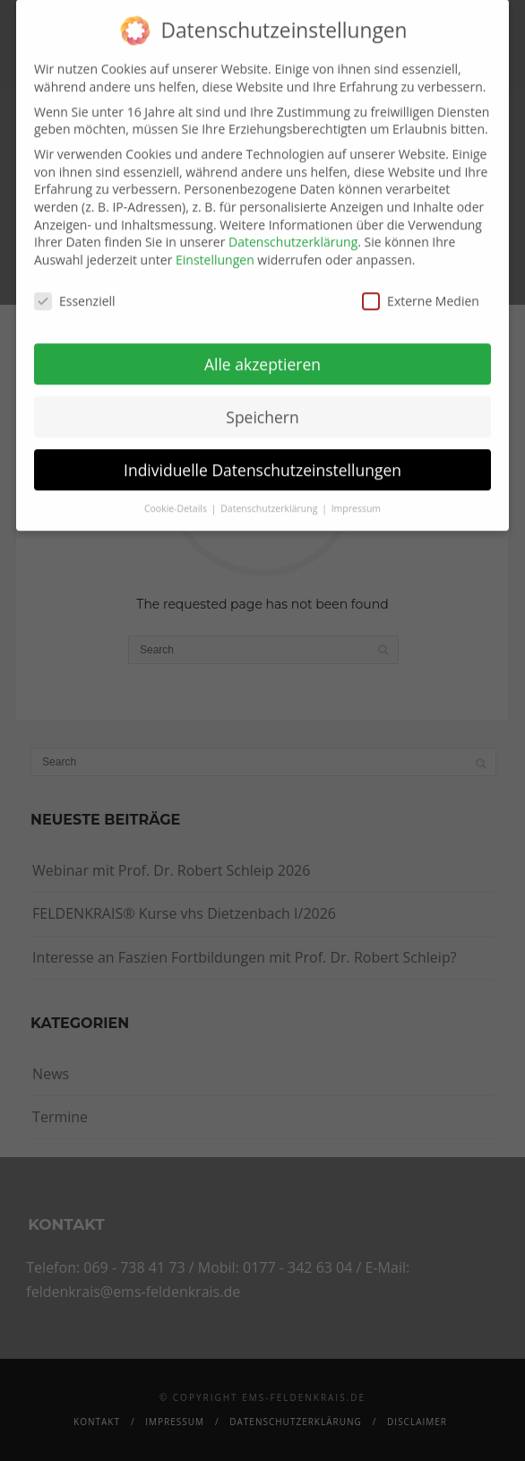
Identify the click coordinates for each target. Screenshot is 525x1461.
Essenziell (75, 288)
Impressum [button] (356, 496)
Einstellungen (215, 246)
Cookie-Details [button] (177, 496)
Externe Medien (420, 288)
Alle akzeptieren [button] (262, 351)
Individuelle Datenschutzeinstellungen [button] (262, 457)
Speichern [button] (262, 404)
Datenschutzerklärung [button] (270, 496)
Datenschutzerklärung (292, 229)
